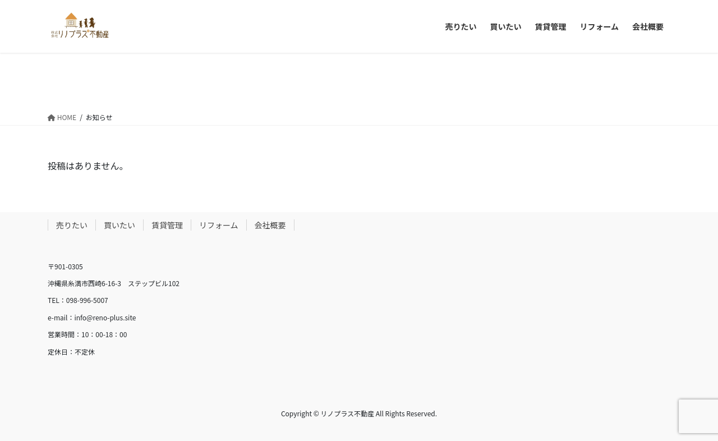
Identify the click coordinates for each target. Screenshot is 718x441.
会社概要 (270, 225)
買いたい (119, 225)
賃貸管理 (167, 225)
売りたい (72, 225)
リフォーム (218, 225)
